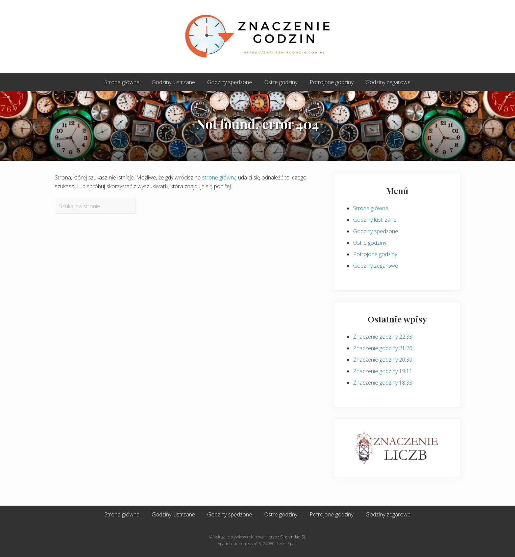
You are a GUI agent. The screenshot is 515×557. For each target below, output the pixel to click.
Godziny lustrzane (374, 219)
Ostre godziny (369, 242)
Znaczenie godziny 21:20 (382, 348)
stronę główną (219, 177)
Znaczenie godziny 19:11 (382, 371)
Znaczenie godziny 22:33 (382, 336)
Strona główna (370, 208)
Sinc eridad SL (293, 537)
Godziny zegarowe (375, 265)
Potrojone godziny (375, 254)
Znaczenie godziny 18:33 (382, 382)
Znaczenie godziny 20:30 (382, 359)
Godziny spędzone (375, 231)
